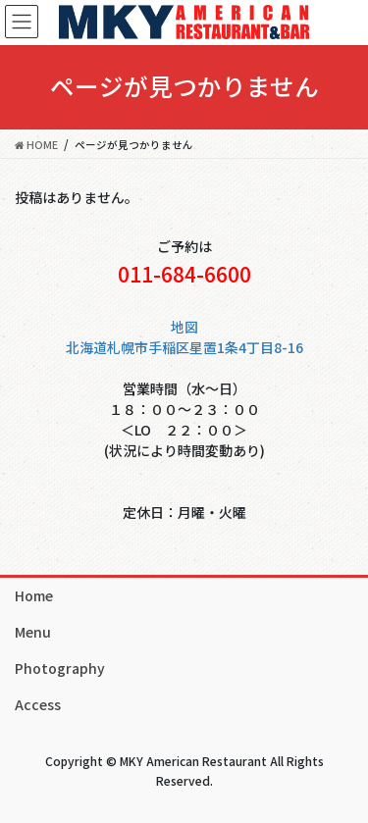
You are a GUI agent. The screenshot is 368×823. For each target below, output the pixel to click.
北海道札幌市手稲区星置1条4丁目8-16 (184, 347)
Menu (33, 632)
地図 (184, 326)
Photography (60, 668)
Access (38, 704)
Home (34, 595)
